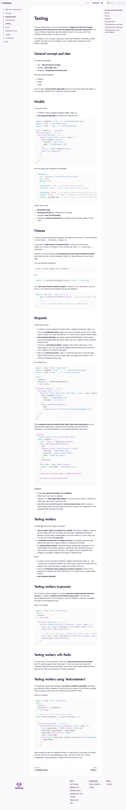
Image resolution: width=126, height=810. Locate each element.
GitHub (95, 3)
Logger (8, 34)
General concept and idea (113, 10)
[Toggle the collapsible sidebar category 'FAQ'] (3, 41)
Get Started (74, 780)
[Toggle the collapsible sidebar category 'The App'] (3, 13)
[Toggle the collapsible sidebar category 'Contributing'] (3, 38)
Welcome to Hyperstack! (13, 9)
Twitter (91, 784)
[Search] (116, 3)
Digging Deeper (10, 17)
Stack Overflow (94, 780)
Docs (88, 3)
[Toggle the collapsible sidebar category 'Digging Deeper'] (3, 16)
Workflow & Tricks (11, 31)
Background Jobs (76, 790)
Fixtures (107, 16)
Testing (8, 23)
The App (8, 13)
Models (107, 13)
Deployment (74, 796)
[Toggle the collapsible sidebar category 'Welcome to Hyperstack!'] (3, 9)
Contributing (9, 38)
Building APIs (74, 784)
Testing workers (110, 21)
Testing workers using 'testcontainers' (112, 31)
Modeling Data (75, 787)
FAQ (6, 41)
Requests (108, 19)
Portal (7, 27)
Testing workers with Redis (113, 27)
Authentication (10, 20)
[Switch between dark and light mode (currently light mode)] (102, 3)
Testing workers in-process (114, 24)
